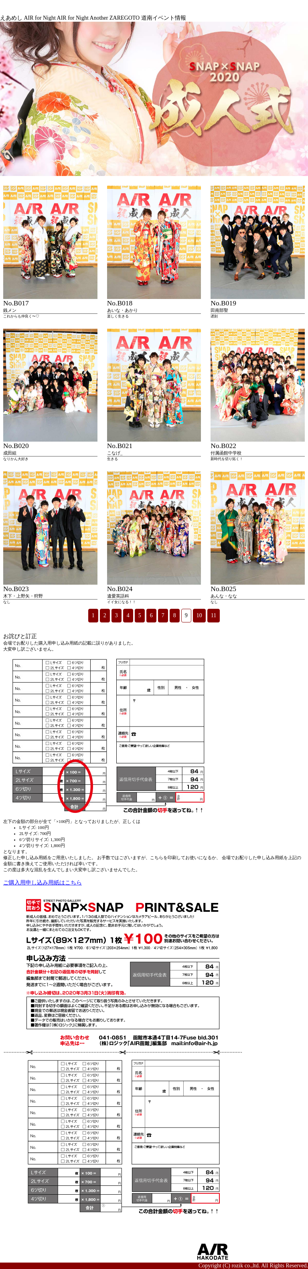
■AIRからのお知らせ (32, 1252)
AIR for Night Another (82, 18)
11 (213, 615)
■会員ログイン (90, 1259)
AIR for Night (40, 18)
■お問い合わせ (24, 1259)
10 (199, 615)
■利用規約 (84, 1252)
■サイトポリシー (93, 1244)
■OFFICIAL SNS (147, 1244)
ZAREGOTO (124, 18)
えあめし (11, 18)
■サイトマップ (24, 1244)
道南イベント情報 (163, 18)
